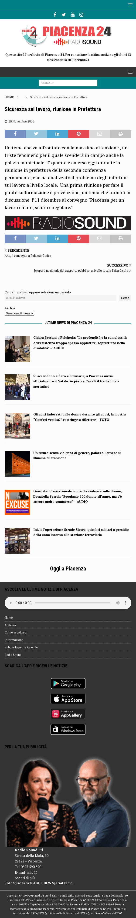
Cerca (125, 298)
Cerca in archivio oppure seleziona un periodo (38, 292)
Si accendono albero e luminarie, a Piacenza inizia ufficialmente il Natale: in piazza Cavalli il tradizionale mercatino (76, 381)
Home (9, 618)
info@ (32, 872)
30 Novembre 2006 (21, 121)
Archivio (10, 625)
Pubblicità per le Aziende (21, 647)
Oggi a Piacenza (68, 568)
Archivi (10, 308)
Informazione (14, 640)
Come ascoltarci (16, 632)
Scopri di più (25, 878)
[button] (129, 4)
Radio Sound (13, 655)
